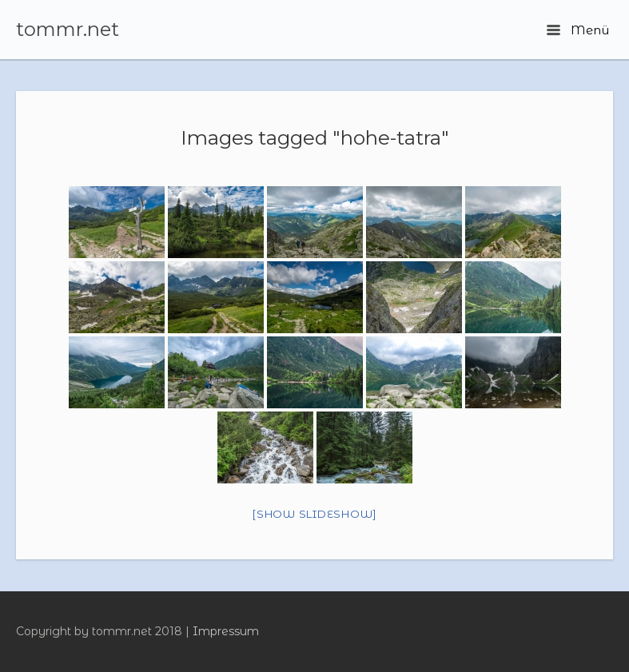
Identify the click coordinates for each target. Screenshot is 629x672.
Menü (578, 30)
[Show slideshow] (314, 513)
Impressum (226, 631)
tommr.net (67, 29)
